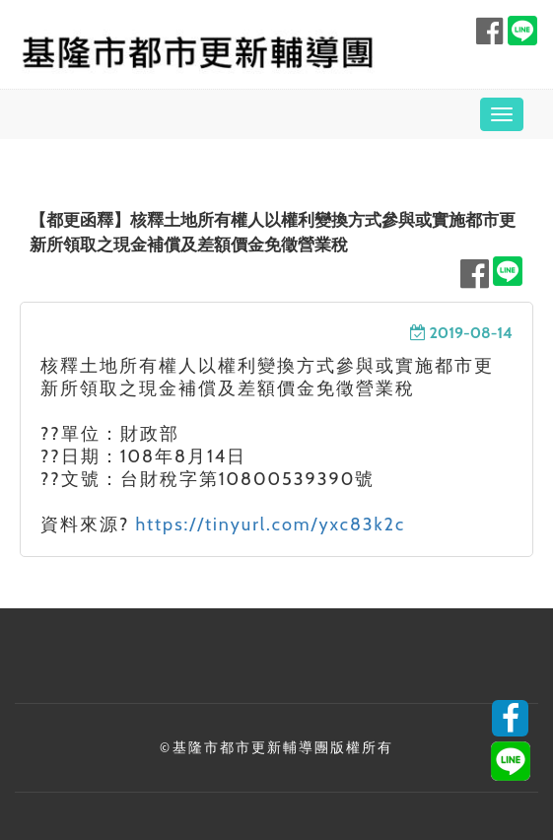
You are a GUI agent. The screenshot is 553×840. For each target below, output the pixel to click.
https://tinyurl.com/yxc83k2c (270, 524)
